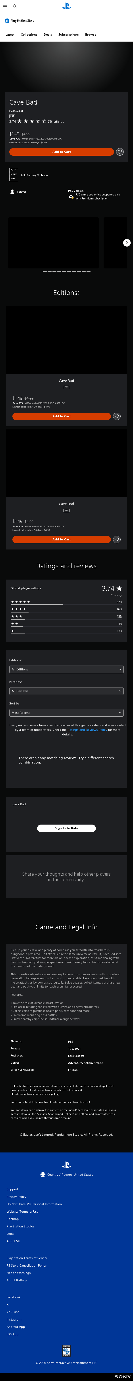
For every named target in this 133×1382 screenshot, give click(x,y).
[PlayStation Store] (21, 20)
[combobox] (66, 669)
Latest (10, 34)
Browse (90, 34)
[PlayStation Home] (66, 6)
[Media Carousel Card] (53, 242)
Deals (48, 34)
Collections (29, 34)
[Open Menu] (5, 6)
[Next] (127, 243)
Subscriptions (68, 34)
